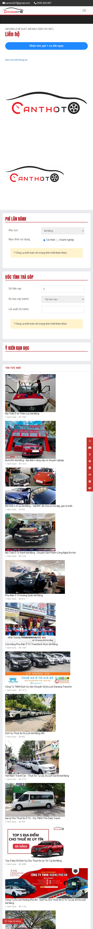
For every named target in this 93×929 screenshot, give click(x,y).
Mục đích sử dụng (19, 239)
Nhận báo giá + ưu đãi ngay (46, 45)
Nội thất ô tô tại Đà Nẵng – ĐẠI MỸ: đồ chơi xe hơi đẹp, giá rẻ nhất (38, 506)
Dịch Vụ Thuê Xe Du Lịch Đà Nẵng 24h (25, 733)
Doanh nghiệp (67, 239)
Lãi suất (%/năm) (19, 309)
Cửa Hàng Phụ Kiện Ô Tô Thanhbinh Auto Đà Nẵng (31, 644)
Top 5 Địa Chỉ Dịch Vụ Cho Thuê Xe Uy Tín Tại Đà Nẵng (33, 860)
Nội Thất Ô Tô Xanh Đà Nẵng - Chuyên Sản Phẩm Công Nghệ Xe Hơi (40, 552)
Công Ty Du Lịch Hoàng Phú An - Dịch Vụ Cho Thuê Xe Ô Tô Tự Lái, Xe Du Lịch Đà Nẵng (45, 901)
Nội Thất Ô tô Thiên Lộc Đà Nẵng (22, 413)
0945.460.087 (42, 3)
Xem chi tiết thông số (16, 60)
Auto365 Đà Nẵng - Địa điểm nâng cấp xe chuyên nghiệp (34, 460)
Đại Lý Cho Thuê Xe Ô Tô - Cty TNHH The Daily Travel (32, 818)
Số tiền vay (15, 288)
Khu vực (13, 230)
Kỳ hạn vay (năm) (19, 298)
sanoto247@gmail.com (16, 3)
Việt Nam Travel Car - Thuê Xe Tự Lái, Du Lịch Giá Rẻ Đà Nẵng (37, 775)
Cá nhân (50, 239)
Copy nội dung (13, 921)
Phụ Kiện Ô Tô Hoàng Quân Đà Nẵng (24, 595)
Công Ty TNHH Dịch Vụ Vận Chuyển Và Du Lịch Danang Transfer (38, 686)
